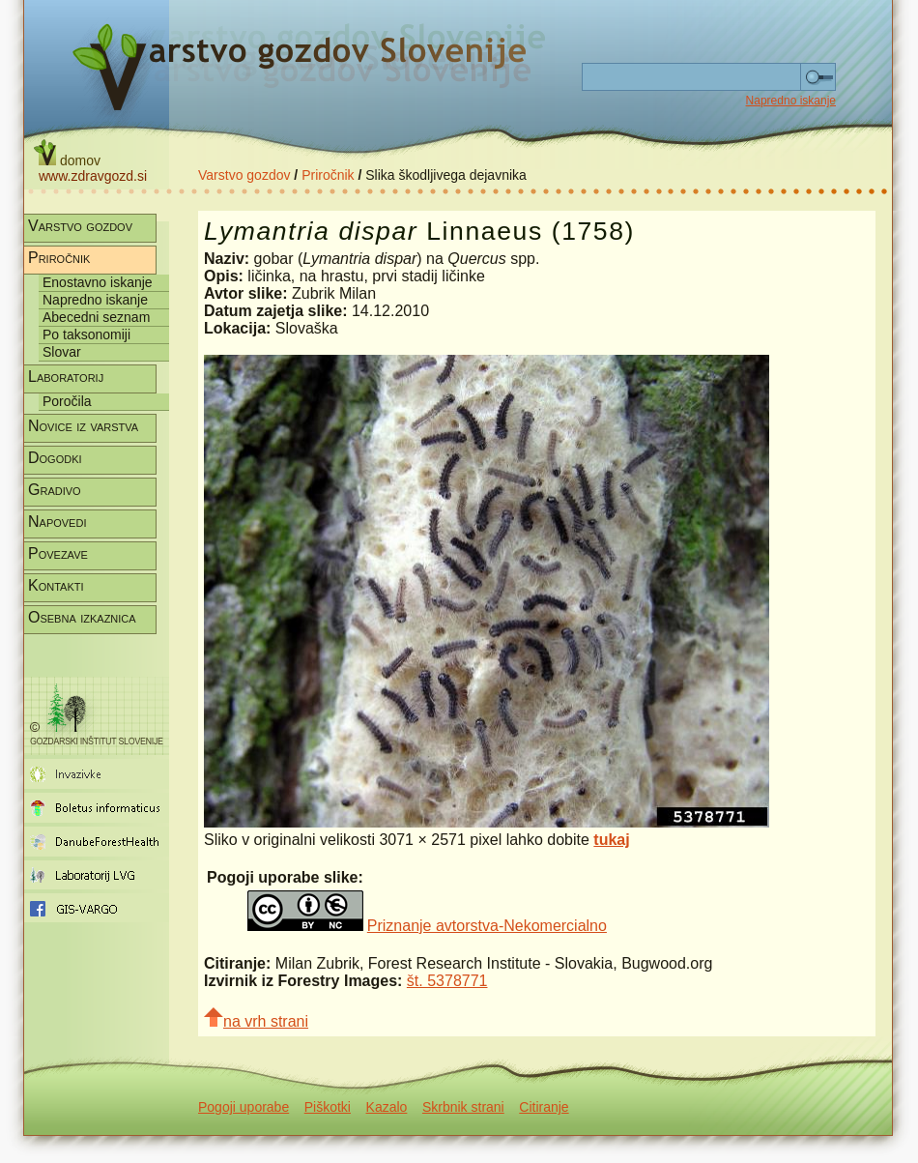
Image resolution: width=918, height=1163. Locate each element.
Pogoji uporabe (243, 1107)
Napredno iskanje (791, 100)
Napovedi (57, 521)
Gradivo (54, 489)
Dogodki (55, 458)
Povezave (58, 553)
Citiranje (543, 1107)
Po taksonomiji (86, 334)
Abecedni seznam (96, 317)
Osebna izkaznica (82, 617)
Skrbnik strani (463, 1107)
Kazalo (387, 1107)
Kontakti (56, 585)
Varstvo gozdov (244, 175)
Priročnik (327, 175)
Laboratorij (65, 376)
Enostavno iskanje (98, 282)
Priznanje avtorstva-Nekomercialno (487, 925)
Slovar (62, 352)
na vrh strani (256, 1018)
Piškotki (327, 1107)
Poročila (67, 401)
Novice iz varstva (83, 426)
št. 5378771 (447, 981)
